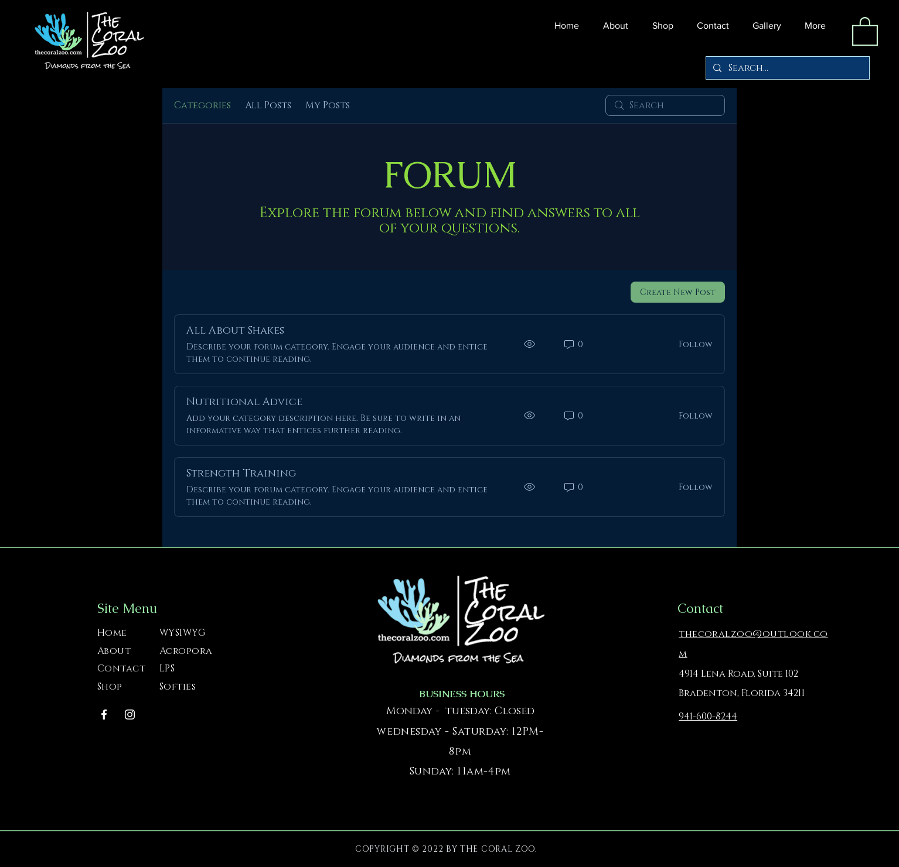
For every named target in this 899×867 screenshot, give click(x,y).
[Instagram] (130, 714)
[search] (665, 105)
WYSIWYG (182, 632)
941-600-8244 (708, 716)
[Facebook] (104, 714)
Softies (177, 686)
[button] (659, 25)
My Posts (327, 105)
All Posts (268, 105)
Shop (109, 686)
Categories (202, 105)
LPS (167, 668)
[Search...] (786, 68)
